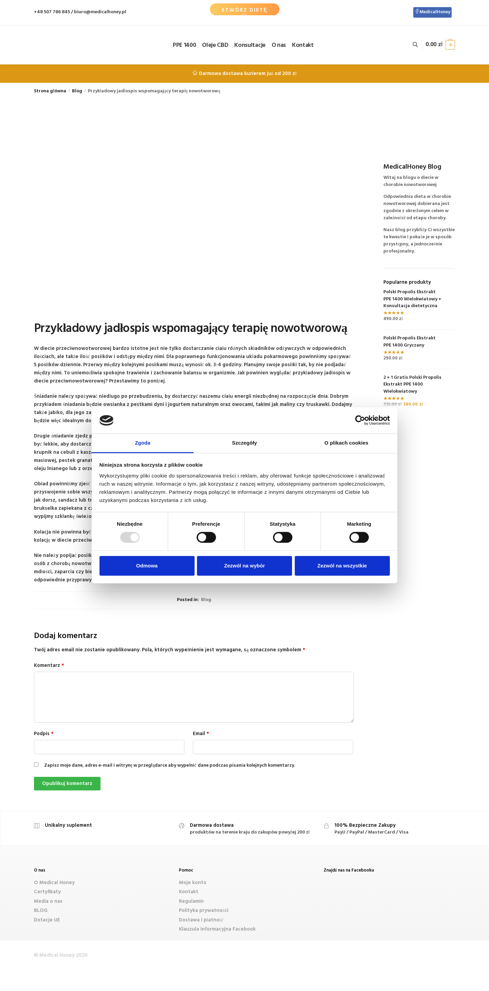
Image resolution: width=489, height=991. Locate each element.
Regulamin (191, 901)
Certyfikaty (47, 892)
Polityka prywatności (204, 910)
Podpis (44, 734)
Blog (77, 91)
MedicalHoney (432, 12)
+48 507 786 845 (52, 12)
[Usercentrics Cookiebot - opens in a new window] (360, 420)
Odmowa (147, 565)
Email (201, 734)
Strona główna (50, 91)
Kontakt (188, 892)
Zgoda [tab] (142, 443)
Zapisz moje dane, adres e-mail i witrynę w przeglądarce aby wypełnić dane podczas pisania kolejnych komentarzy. (169, 765)
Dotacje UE (47, 920)
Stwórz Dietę (244, 10)
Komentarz (49, 665)
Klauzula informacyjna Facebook (217, 929)
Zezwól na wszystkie (342, 565)
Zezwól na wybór (244, 565)
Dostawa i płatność (201, 920)
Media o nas (48, 901)
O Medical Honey (54, 883)
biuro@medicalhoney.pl (100, 12)
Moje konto (192, 883)
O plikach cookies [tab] (346, 443)
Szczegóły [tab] (244, 443)
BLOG (41, 910)
